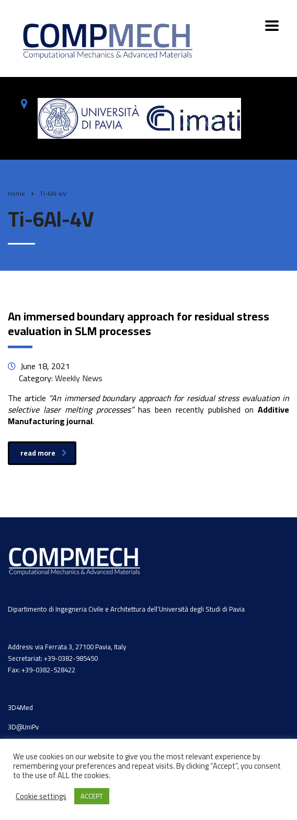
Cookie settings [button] (41, 796)
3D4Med (20, 707)
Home (16, 193)
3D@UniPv (23, 727)
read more (43, 453)
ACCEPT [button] (92, 796)
